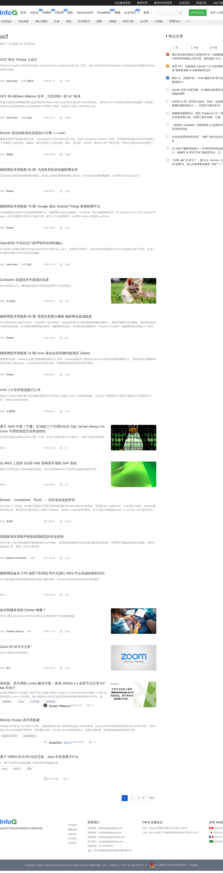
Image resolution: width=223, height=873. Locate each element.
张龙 (29, 266)
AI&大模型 (41, 23)
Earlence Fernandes (16, 560)
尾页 (151, 800)
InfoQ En (218, 830)
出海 (56, 23)
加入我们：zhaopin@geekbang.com (105, 843)
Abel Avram (12, 83)
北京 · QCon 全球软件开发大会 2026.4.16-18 (165, 830)
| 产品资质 (193, 867)
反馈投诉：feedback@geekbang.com (106, 839)
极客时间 (142, 2)
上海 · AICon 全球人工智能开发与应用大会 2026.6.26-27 (170, 835)
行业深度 (23, 23)
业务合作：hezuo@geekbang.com (105, 835)
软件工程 (128, 23)
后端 (68, 23)
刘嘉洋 (30, 83)
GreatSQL (55, 745)
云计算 (144, 23)
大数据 (112, 23)
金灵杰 (9, 523)
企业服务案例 (122, 2)
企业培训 (184, 2)
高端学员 (201, 2)
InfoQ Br (218, 843)
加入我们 (72, 840)
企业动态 (6, 23)
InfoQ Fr (218, 839)
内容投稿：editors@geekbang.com (105, 830)
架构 (99, 23)
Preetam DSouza (14, 633)
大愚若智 (10, 413)
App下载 (218, 2)
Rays (29, 120)
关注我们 (72, 845)
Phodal (9, 193)
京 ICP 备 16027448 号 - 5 (134, 867)
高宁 (8, 670)
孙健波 (9, 156)
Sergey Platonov (60, 708)
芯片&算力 (84, 23)
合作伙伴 (72, 836)
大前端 (158, 23)
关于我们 (72, 827)
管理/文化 (174, 23)
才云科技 (10, 303)
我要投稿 (72, 832)
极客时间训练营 (163, 2)
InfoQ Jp (218, 835)
